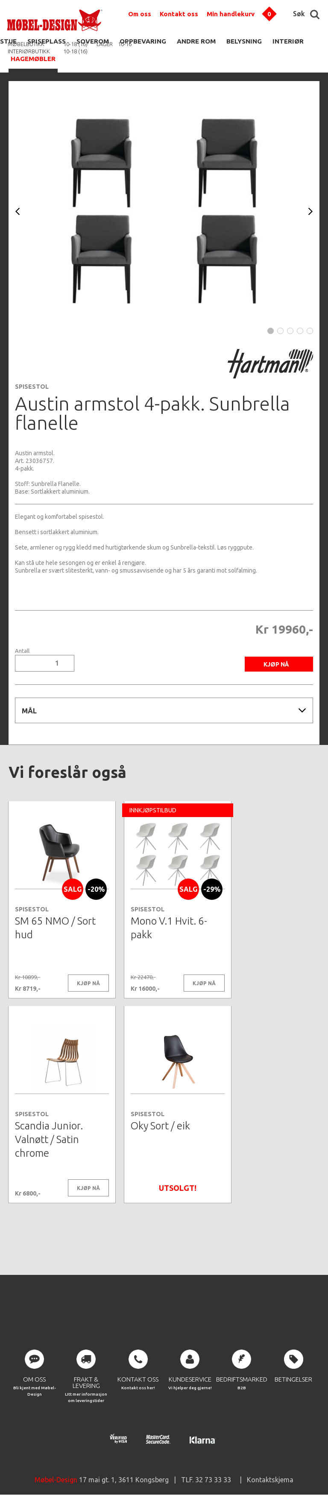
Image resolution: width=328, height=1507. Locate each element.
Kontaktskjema (270, 1481)
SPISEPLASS (46, 41)
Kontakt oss (179, 13)
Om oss (139, 13)
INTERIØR (288, 41)
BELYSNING (244, 41)
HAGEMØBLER (33, 58)
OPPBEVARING (143, 41)
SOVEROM (92, 41)
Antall (22, 651)
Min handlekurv (231, 13)
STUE (8, 41)
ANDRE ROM (196, 41)
